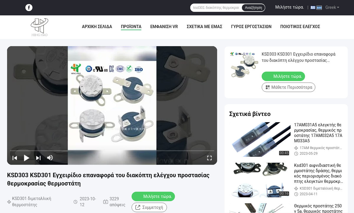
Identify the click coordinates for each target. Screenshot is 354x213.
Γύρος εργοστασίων (251, 26)
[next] (38, 157)
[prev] (15, 157)
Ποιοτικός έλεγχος (300, 26)
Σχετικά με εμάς (204, 26)
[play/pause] (26, 157)
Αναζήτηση (253, 8)
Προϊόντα (131, 26)
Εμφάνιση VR (164, 26)
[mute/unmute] (50, 157)
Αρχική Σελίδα (97, 26)
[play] (112, 105)
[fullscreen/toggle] (209, 157)
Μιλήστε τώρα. (289, 7)
